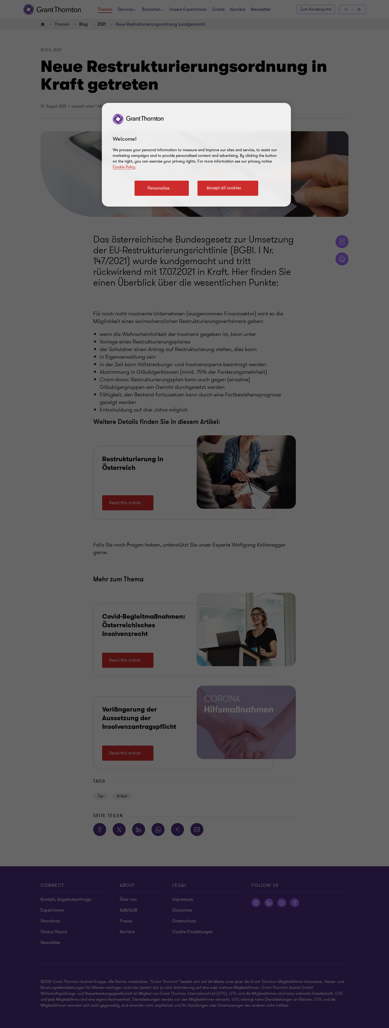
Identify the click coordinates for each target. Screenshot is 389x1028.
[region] (196, 155)
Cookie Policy (124, 167)
